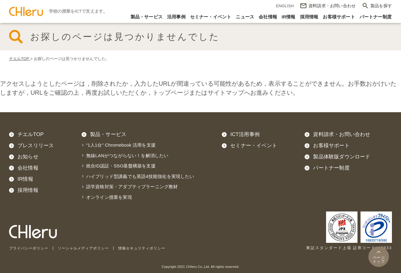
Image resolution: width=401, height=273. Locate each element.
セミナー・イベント (210, 16)
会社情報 (268, 16)
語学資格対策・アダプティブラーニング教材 (132, 186)
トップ (378, 259)
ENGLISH (285, 6)
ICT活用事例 (245, 134)
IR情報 (289, 16)
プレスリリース (36, 145)
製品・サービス (147, 16)
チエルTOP (31, 134)
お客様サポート (339, 16)
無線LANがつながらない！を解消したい (127, 155)
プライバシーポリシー (30, 248)
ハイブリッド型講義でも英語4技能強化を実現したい (140, 176)
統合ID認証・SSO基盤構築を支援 (121, 165)
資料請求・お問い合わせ (341, 134)
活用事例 (176, 16)
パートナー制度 (376, 16)
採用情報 (309, 16)
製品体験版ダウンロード (341, 157)
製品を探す (381, 5)
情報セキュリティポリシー (150, 248)
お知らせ (28, 157)
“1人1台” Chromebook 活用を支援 (121, 145)
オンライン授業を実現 (109, 197)
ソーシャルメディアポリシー (88, 248)
